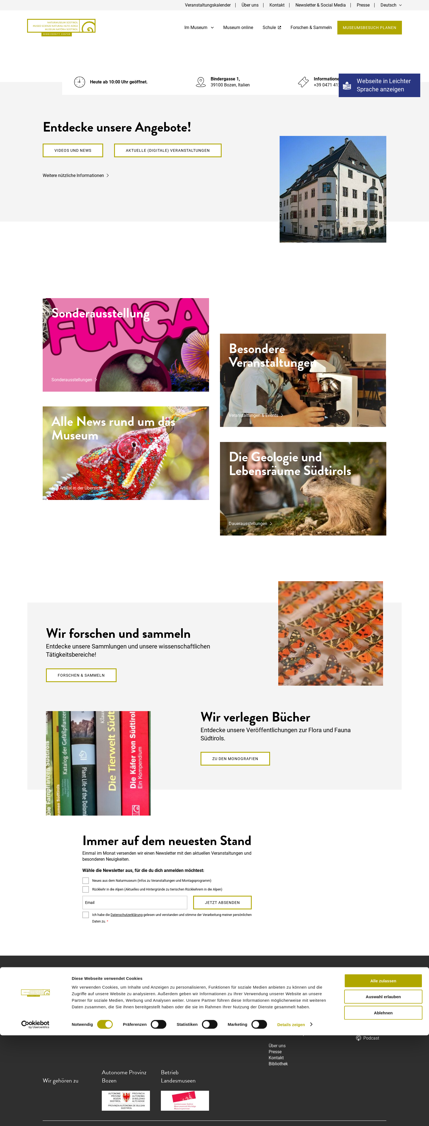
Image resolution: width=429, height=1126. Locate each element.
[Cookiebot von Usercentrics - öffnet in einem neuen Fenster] (35, 1115)
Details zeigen (291, 1115)
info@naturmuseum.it (64, 1021)
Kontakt (277, 5)
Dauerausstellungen (248, 523)
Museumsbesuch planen (369, 28)
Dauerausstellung (286, 997)
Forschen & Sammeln (311, 27)
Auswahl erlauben (383, 1087)
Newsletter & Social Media (320, 5)
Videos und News (72, 150)
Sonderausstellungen (71, 379)
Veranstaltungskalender (208, 5)
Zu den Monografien (235, 759)
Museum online (238, 27)
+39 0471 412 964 (64, 1033)
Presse (363, 5)
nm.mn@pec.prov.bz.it (64, 1027)
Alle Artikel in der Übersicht (77, 488)
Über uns (250, 5)
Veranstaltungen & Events (253, 415)
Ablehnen (383, 1103)
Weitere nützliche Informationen (73, 175)
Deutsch (388, 5)
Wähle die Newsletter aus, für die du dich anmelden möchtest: (143, 870)
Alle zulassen (383, 1071)
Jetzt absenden (222, 902)
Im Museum (198, 27)
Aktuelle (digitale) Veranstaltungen (168, 150)
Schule (271, 27)
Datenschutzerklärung (127, 915)
